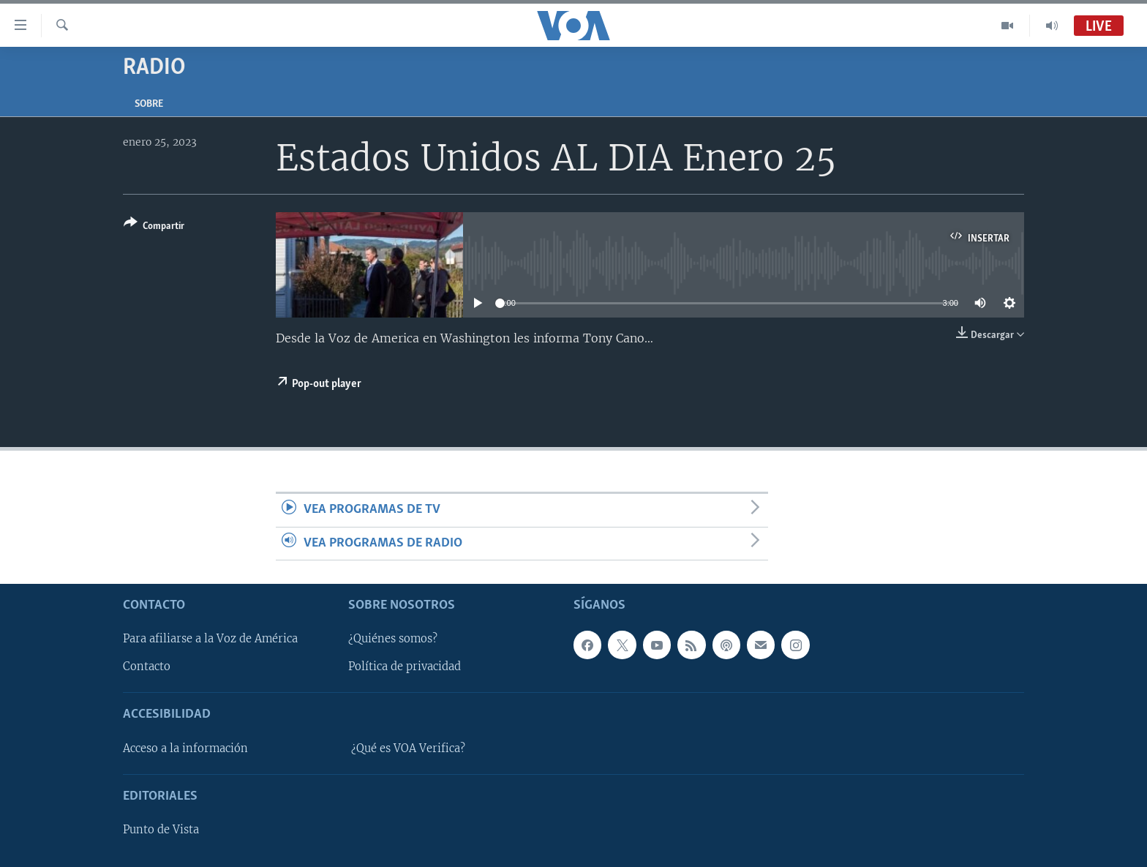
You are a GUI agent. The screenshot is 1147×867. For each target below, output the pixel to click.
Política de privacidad (404, 667)
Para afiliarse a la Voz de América (210, 639)
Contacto (146, 667)
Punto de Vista (161, 829)
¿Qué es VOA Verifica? (408, 748)
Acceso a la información (185, 748)
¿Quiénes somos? (392, 639)
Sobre (149, 104)
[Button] (154, 227)
